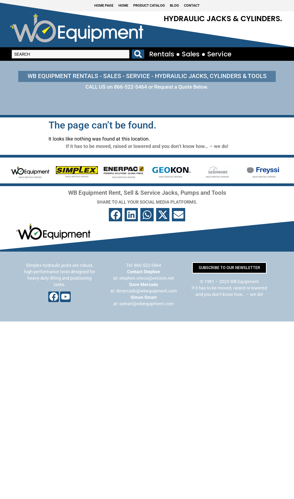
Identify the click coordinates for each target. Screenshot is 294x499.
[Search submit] (138, 54)
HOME (123, 5)
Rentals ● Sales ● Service (190, 54)
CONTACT (192, 5)
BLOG (174, 5)
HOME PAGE (104, 5)
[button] (115, 214)
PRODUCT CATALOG (149, 5)
